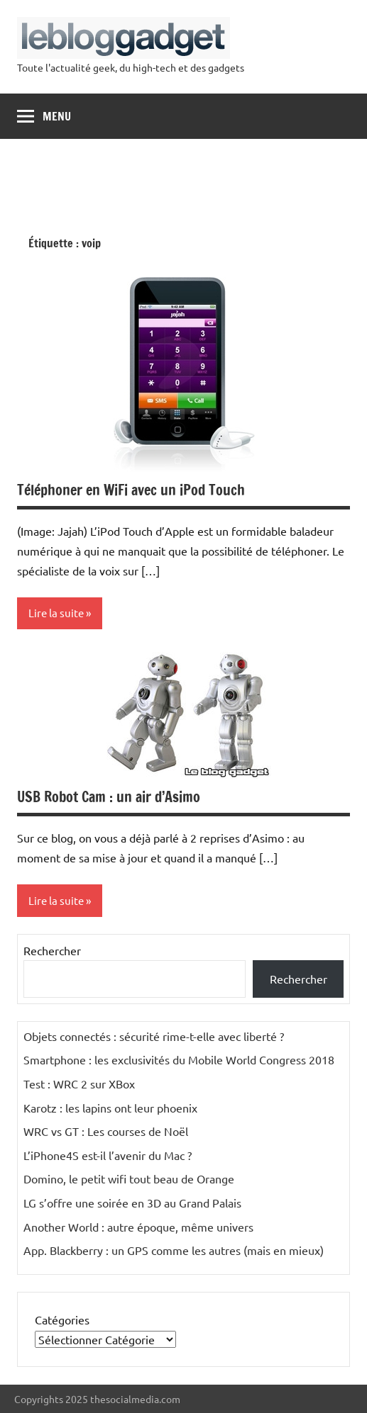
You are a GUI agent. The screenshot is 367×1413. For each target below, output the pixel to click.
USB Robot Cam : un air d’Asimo (108, 797)
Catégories (62, 1319)
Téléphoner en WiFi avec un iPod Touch (131, 490)
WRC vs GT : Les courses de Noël (105, 1131)
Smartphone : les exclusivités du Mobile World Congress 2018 (178, 1059)
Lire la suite (56, 612)
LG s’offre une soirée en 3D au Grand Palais (132, 1202)
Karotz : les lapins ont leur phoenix (110, 1107)
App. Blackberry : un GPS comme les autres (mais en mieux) (173, 1250)
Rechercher (52, 950)
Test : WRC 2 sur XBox (79, 1083)
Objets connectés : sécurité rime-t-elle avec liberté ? (153, 1036)
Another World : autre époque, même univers (138, 1227)
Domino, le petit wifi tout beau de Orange (128, 1178)
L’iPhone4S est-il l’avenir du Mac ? (107, 1155)
